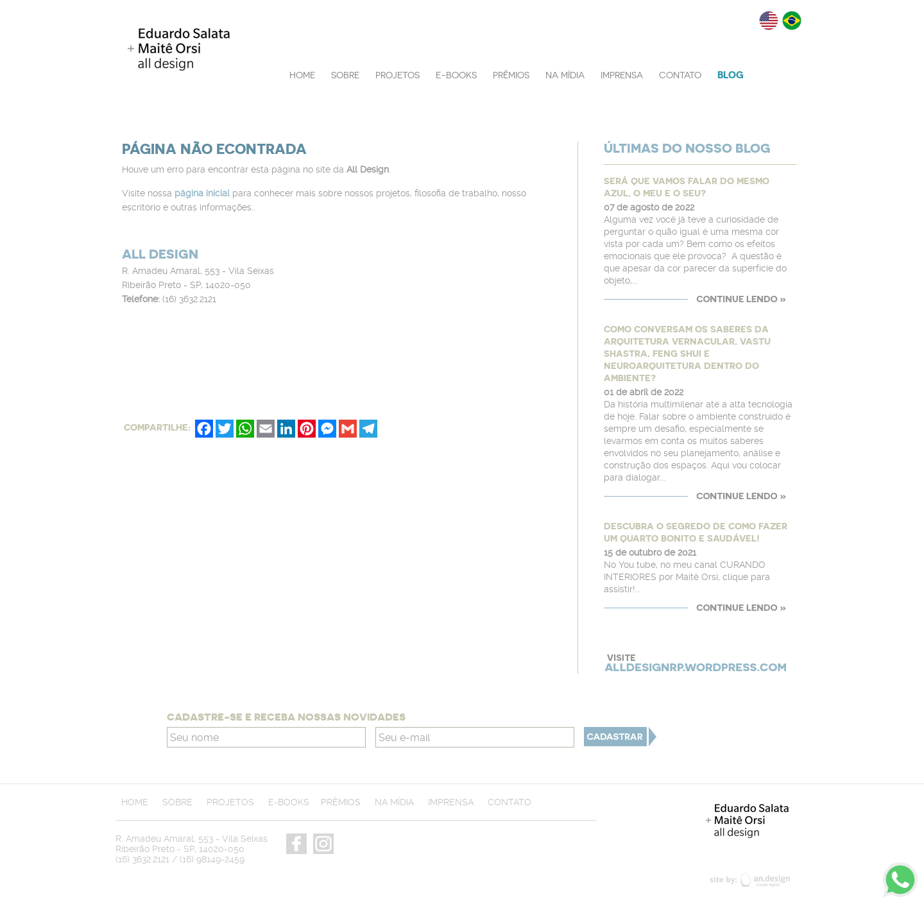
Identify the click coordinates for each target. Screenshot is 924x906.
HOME (302, 75)
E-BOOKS (456, 75)
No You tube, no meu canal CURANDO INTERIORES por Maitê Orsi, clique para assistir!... (687, 577)
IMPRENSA (622, 75)
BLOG (730, 75)
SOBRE (345, 75)
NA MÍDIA (565, 75)
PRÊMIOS (511, 75)
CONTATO (680, 75)
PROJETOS (397, 75)
